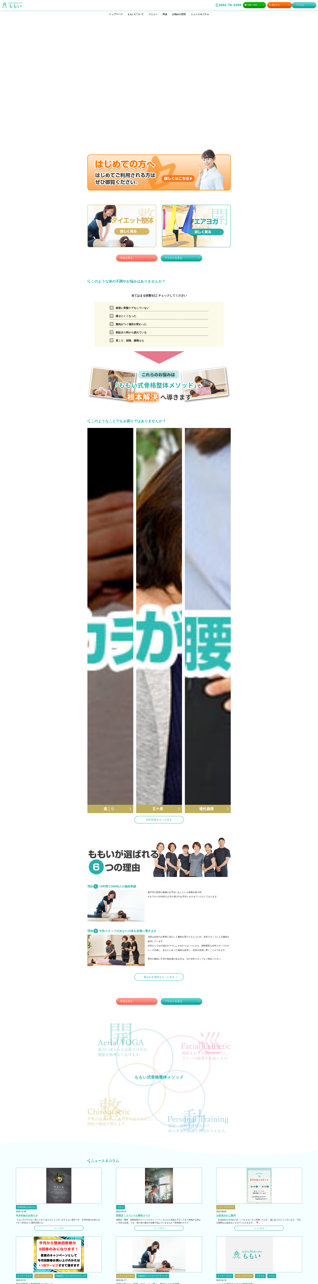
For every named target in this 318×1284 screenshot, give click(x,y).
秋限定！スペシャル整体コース (133, 1183)
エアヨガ (260, 1244)
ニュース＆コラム (200, 14)
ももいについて (136, 14)
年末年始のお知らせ (27, 1183)
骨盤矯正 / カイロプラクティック (71, 1244)
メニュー (153, 14)
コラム (121, 1175)
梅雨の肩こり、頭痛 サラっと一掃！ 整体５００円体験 (147, 1252)
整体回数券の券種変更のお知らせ (34, 1252)
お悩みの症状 (179, 14)
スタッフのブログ (226, 1175)
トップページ (116, 14)
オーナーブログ (24, 1244)
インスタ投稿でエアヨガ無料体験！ (235, 1252)
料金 (165, 14)
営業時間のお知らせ (26, 1175)
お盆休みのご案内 (226, 1183)
